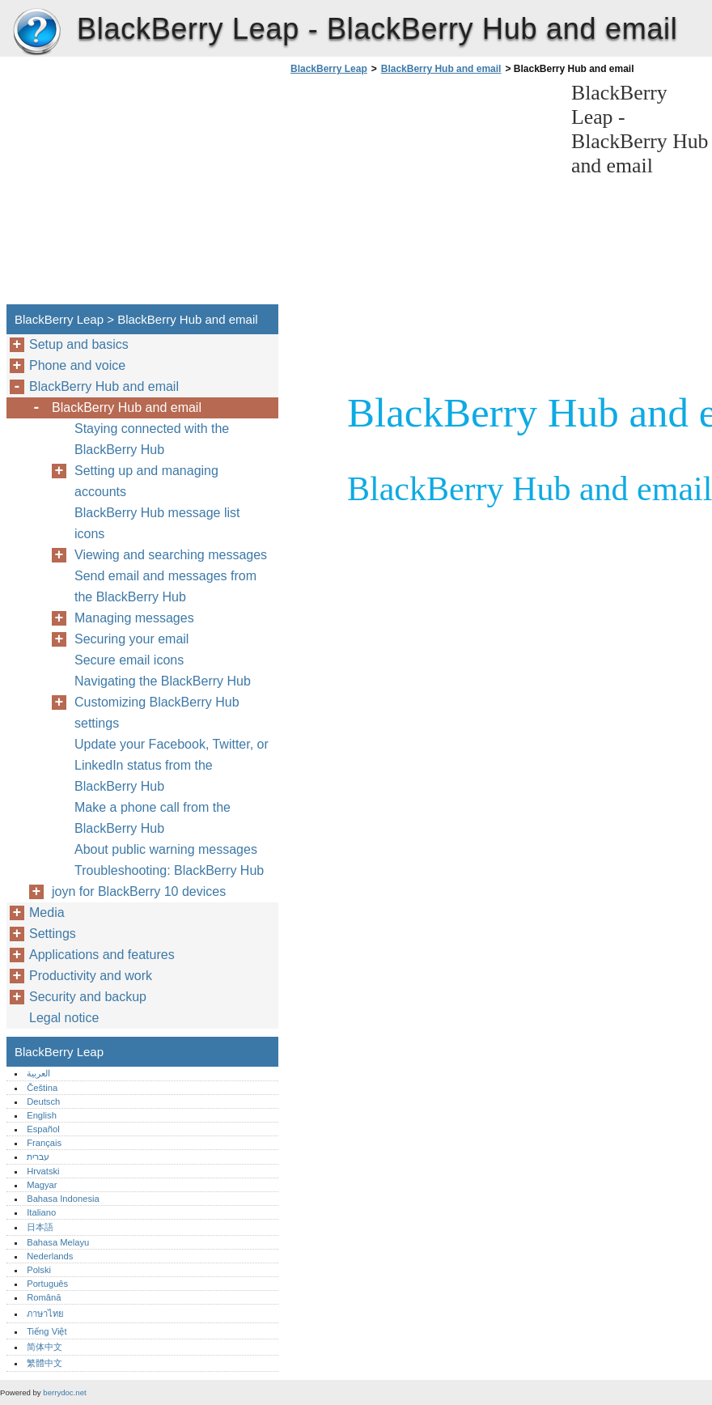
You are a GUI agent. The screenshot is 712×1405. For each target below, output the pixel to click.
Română (44, 1297)
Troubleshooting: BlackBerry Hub (169, 870)
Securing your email (131, 639)
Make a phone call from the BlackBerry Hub (152, 817)
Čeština (42, 1088)
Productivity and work (90, 976)
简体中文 (44, 1347)
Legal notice (64, 1018)
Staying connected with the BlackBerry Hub (151, 439)
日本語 (40, 1227)
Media (47, 912)
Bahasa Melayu (58, 1242)
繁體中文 (44, 1363)
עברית (38, 1156)
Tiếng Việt (46, 1331)
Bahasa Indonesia (63, 1198)
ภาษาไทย (45, 1313)
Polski (39, 1270)
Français (44, 1143)
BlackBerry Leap (36, 32)
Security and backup (87, 997)
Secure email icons (129, 660)
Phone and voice (77, 365)
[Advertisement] (422, 194)
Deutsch (43, 1101)
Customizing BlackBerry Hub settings (156, 712)
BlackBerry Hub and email (441, 68)
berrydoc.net (64, 1392)
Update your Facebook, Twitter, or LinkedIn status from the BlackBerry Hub (171, 765)
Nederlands (50, 1256)
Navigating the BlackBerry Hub (162, 681)
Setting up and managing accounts (146, 481)
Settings (52, 933)
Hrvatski (43, 1171)
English (42, 1115)
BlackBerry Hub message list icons (157, 523)
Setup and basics (79, 344)
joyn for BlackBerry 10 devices (139, 891)
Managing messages (134, 618)
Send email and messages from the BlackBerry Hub (165, 586)
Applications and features (102, 954)
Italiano (41, 1212)
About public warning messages (165, 849)
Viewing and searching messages (170, 555)
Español (43, 1129)
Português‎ (47, 1283)
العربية (38, 1073)
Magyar (42, 1185)
